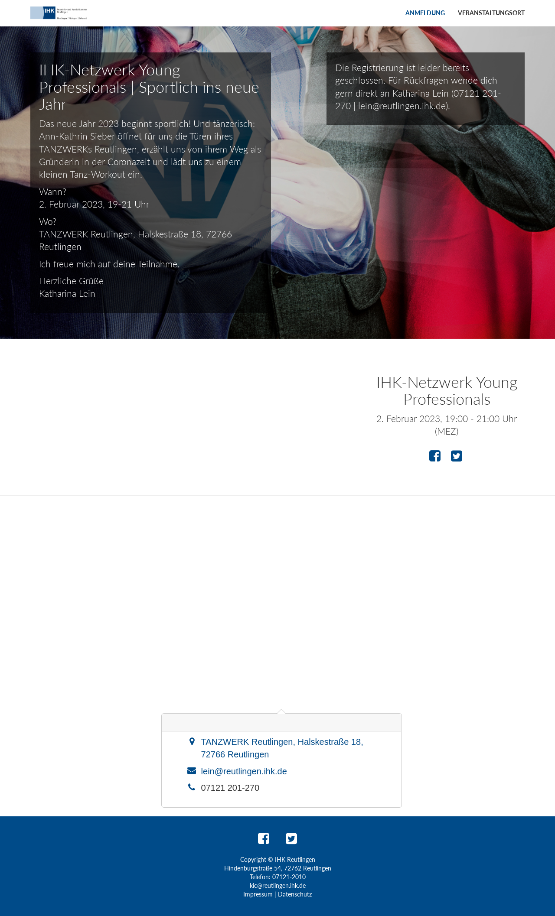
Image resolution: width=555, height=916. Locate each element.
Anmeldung (425, 12)
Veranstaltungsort (491, 12)
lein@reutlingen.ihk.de (244, 771)
